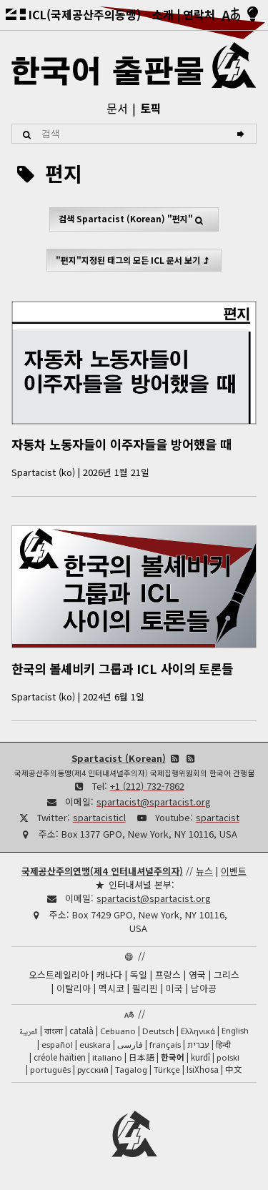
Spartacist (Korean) (118, 758)
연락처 (199, 14)
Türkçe (167, 1069)
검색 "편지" (134, 219)
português (50, 1069)
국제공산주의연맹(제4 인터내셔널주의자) (102, 871)
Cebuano (118, 1031)
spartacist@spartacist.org (153, 801)
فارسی (130, 1044)
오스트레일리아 (59, 974)
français (165, 1044)
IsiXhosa (203, 1069)
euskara (95, 1044)
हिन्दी (223, 1044)
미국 (174, 988)
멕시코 (111, 988)
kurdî (200, 1057)
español (57, 1044)
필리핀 (145, 988)
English (235, 1030)
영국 (197, 974)
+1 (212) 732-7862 (147, 786)
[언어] (231, 15)
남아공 (204, 988)
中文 (233, 1069)
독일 (138, 974)
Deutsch (158, 1031)
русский (93, 1069)
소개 (163, 14)
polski (228, 1057)
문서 (117, 107)
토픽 (151, 107)
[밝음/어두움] (252, 15)
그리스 (226, 974)
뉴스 (204, 871)
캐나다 (109, 974)
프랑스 (168, 974)
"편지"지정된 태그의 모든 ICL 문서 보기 (134, 260)
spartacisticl (99, 817)
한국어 (172, 1057)
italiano (107, 1057)
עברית (198, 1044)
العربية (28, 1032)
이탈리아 (73, 988)
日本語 (141, 1057)
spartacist (217, 817)
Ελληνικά (198, 1031)
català (81, 1030)
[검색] (242, 133)
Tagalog (131, 1069)
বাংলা (53, 1032)
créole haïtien (60, 1057)
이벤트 (234, 871)
